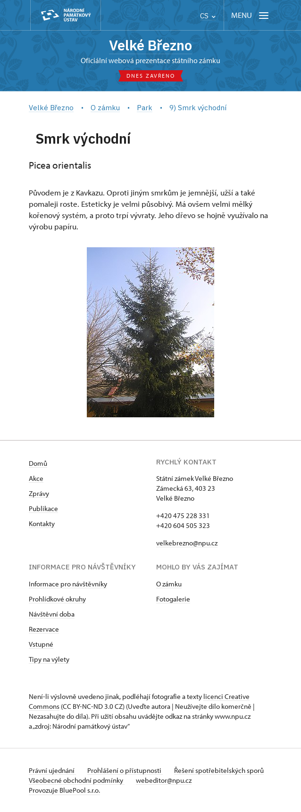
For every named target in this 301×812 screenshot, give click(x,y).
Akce (36, 478)
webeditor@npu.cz (164, 780)
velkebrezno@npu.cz (186, 542)
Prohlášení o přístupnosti (125, 770)
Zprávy (39, 493)
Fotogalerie (173, 598)
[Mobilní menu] (251, 15)
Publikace (43, 508)
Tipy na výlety (49, 659)
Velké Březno (150, 45)
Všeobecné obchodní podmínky (77, 780)
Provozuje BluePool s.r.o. (64, 790)
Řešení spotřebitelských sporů (219, 770)
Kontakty (42, 523)
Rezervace (44, 629)
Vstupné (41, 644)
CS (208, 15)
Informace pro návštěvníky (68, 583)
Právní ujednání (52, 770)
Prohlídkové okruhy (57, 598)
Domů (38, 463)
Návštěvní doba (52, 613)
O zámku (169, 583)
